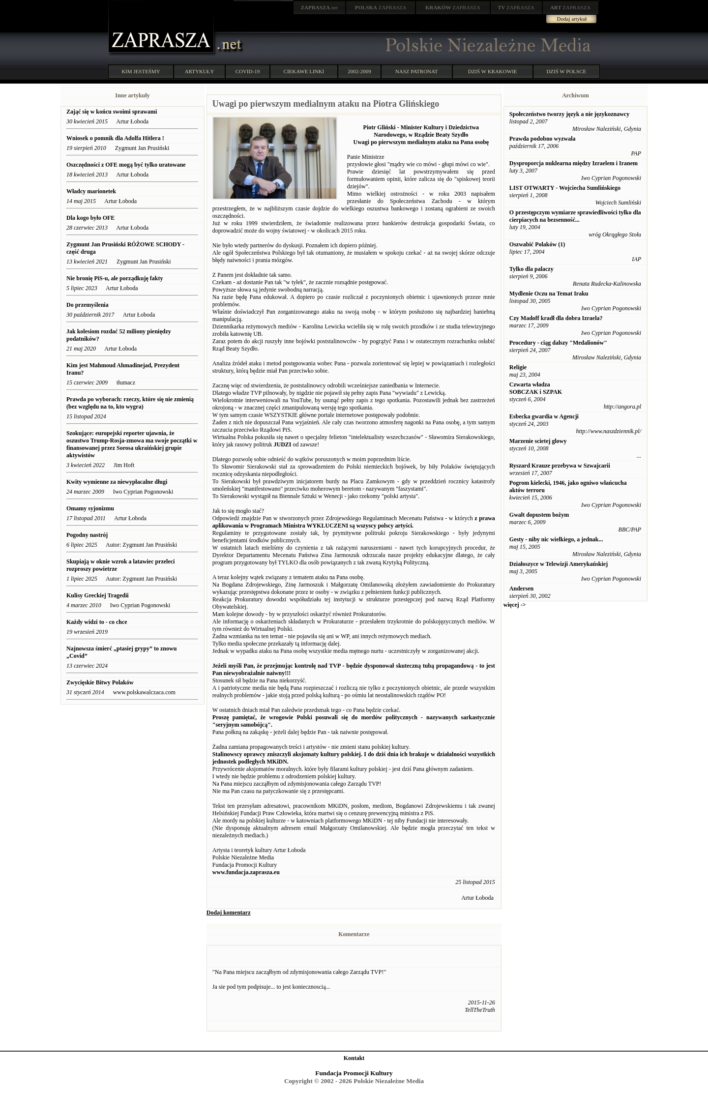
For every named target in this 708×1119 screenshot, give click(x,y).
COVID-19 (248, 71)
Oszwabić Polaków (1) (537, 244)
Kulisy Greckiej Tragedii (97, 595)
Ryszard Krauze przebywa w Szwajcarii (559, 465)
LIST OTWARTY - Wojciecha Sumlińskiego (564, 187)
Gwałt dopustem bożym (539, 514)
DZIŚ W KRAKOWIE (492, 71)
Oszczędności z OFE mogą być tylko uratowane (126, 164)
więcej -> (514, 604)
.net (319, 7)
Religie (518, 367)
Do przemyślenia (87, 304)
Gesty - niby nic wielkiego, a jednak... (556, 539)
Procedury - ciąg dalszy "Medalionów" (558, 342)
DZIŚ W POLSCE (566, 71)
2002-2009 (359, 71)
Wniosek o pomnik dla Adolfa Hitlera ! (115, 138)
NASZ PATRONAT (416, 71)
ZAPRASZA (381, 7)
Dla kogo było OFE (90, 217)
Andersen (521, 588)
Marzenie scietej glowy (538, 441)
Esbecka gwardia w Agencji (544, 416)
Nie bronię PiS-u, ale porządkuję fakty (114, 278)
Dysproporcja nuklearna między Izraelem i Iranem (573, 163)
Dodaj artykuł (572, 19)
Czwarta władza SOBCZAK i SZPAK (535, 388)
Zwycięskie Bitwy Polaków (100, 682)
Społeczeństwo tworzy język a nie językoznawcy (569, 114)
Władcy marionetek (91, 191)
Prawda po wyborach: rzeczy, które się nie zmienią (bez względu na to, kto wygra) (130, 403)
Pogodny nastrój (87, 534)
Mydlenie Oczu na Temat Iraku (549, 293)
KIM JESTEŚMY (140, 71)
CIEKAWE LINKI (304, 71)
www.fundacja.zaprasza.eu (246, 872)
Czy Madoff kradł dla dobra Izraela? (556, 318)
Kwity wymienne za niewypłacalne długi (116, 481)
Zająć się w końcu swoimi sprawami (111, 111)
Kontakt (354, 1058)
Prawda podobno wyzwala (542, 138)
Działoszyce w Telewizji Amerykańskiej (558, 563)
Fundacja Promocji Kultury (353, 1073)
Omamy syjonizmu (90, 508)
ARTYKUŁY (199, 71)
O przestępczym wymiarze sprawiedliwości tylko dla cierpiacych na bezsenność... (575, 216)
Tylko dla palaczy (531, 268)
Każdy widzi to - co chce (96, 621)
